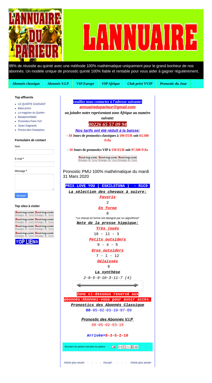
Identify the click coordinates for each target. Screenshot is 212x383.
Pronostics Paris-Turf (30, 121)
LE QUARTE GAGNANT (32, 104)
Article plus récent (74, 362)
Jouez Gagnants (27, 125)
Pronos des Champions (31, 129)
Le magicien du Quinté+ (31, 112)
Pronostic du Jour (173, 84)
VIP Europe (85, 84)
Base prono (24, 108)
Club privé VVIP (139, 84)
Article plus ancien (141, 362)
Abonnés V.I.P (58, 84)
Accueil (107, 362)
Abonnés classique (26, 84)
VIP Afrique (111, 84)
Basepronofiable (27, 117)
